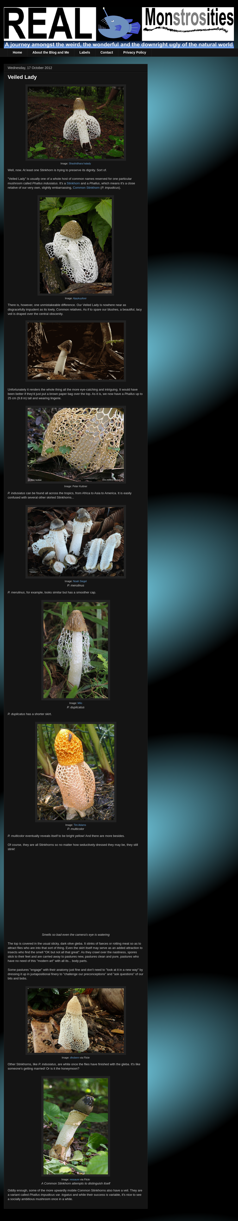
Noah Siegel (80, 581)
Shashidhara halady (80, 163)
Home (17, 52)
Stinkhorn (73, 183)
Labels (84, 52)
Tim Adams (80, 825)
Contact (106, 52)
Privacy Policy (134, 52)
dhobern (74, 1057)
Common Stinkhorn (86, 187)
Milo (80, 703)
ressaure (74, 1179)
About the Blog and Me (50, 52)
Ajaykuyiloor (80, 298)
